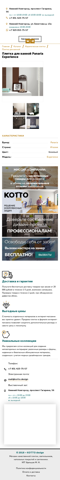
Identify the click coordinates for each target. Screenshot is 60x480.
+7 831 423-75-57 (18, 18)
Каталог (17, 46)
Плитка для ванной (11, 49)
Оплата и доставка (31, 472)
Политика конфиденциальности (31, 468)
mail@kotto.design (18, 379)
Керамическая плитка (35, 46)
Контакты (31, 475)
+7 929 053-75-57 (18, 30)
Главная (5, 46)
